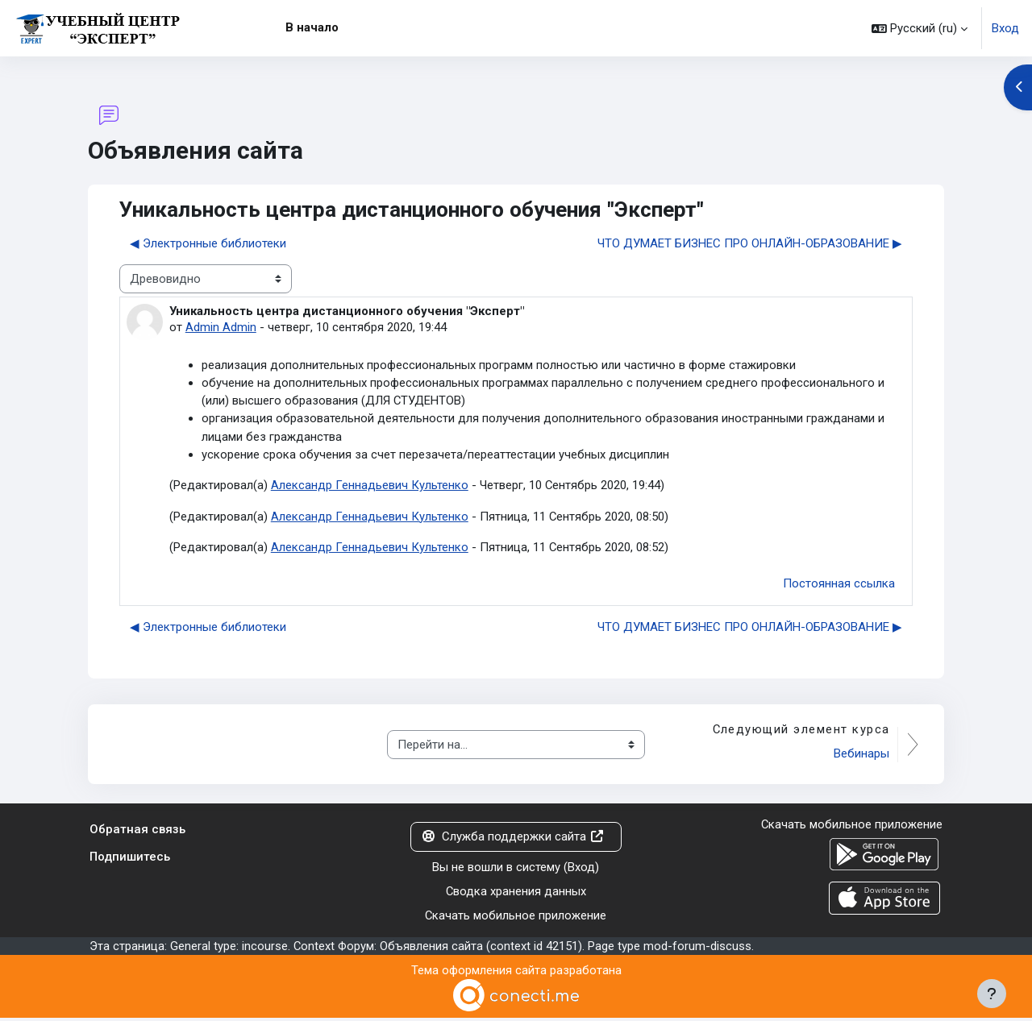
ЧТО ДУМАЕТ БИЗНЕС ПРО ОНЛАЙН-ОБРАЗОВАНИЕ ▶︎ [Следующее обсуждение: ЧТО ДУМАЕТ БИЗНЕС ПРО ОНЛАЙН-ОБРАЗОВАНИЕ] (749, 243)
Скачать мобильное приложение (516, 918)
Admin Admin (220, 328)
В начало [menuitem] (312, 27)
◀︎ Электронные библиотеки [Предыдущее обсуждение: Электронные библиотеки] (208, 243)
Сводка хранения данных (515, 893)
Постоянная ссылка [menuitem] (839, 586)
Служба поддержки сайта (513, 839)
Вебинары (860, 756)
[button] (919, 28)
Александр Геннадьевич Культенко (369, 486)
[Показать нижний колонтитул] (991, 993)
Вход (1005, 28)
